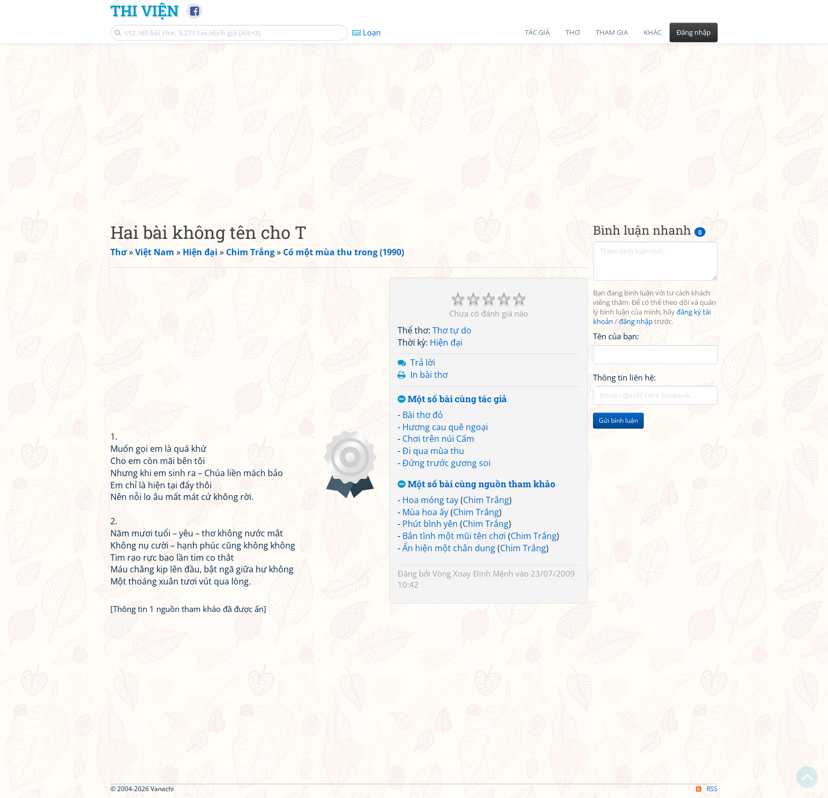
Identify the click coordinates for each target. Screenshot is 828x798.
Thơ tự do (452, 330)
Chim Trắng (486, 500)
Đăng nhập (693, 32)
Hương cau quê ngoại (445, 427)
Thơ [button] (573, 32)
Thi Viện (144, 11)
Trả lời (422, 362)
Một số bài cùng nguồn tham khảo (477, 484)
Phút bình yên (430, 524)
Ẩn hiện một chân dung (448, 548)
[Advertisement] (414, 124)
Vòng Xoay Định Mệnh (472, 573)
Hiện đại (446, 342)
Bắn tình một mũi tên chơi (454, 536)
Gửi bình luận (618, 420)
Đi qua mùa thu (433, 451)
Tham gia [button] (612, 32)
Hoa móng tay (430, 500)
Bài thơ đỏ (422, 415)
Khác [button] (653, 32)
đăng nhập (636, 321)
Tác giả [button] (537, 32)
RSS (707, 788)
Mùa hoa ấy (425, 512)
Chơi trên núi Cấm (438, 438)
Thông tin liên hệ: (624, 377)
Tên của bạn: (616, 336)
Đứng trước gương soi (446, 463)
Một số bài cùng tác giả (452, 399)
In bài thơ (429, 375)
